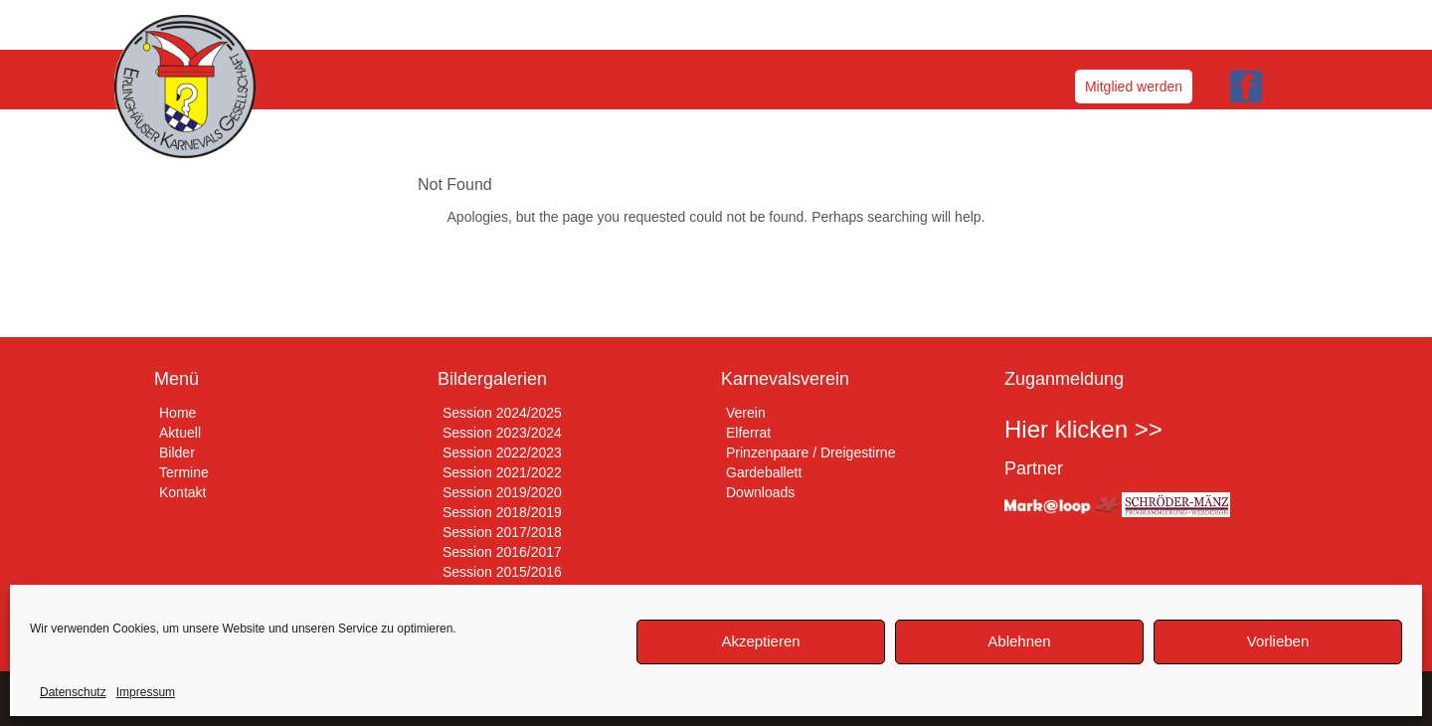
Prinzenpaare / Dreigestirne (810, 452)
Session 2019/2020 (502, 492)
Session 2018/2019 (502, 512)
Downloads (760, 492)
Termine (184, 472)
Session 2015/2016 (502, 572)
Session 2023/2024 (502, 433)
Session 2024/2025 (502, 413)
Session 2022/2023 (502, 452)
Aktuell (180, 433)
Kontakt (182, 492)
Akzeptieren (760, 641)
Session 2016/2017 (502, 552)
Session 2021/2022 (502, 472)
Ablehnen (1018, 641)
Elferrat (748, 433)
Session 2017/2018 (502, 532)
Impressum (145, 692)
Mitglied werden (1133, 86)
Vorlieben (1278, 641)
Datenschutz (73, 692)
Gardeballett (764, 472)
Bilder (177, 452)
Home (177, 413)
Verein (746, 413)
